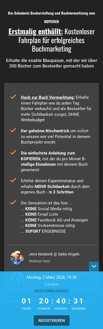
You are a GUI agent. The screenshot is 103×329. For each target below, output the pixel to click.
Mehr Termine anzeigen (52, 290)
